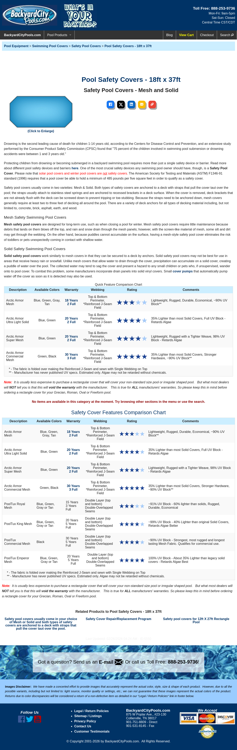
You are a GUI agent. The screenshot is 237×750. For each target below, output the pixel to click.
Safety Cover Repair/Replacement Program (118, 619)
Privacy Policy (85, 721)
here (75, 168)
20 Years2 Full (71, 320)
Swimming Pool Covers (50, 46)
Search (227, 35)
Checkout (207, 35)
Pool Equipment (16, 46)
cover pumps (183, 271)
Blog (169, 35)
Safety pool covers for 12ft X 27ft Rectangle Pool (196, 620)
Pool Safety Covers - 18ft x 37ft (128, 46)
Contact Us (82, 726)
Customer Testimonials (92, 731)
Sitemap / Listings (88, 716)
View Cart (186, 35)
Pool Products (57, 35)
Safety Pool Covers (86, 46)
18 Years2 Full (71, 302)
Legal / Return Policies (91, 711)
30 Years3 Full (71, 356)
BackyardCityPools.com (22, 35)
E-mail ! (111, 662)
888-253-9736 (223, 8)
